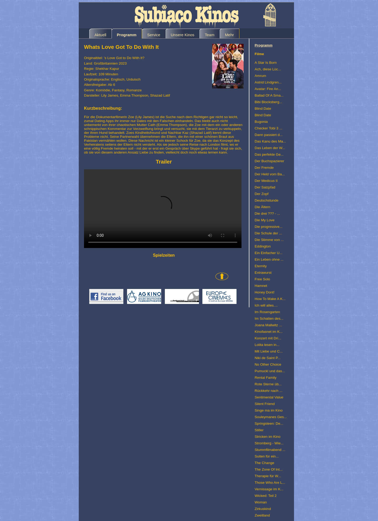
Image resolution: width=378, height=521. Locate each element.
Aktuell (100, 35)
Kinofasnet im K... (269, 332)
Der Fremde (264, 168)
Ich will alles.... (266, 305)
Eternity (261, 266)
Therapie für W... (268, 476)
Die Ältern (262, 207)
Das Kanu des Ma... (270, 141)
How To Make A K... (270, 299)
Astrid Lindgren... (268, 82)
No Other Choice (268, 364)
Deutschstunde (267, 200)
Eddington (263, 246)
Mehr (229, 35)
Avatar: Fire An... (268, 89)
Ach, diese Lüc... (268, 69)
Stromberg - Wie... (269, 443)
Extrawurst (263, 273)
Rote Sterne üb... (268, 384)
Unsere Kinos (183, 35)
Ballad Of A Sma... (269, 95)
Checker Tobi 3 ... (268, 128)
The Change (264, 463)
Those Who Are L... (270, 483)
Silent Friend (265, 404)
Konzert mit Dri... (268, 338)
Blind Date (263, 108)
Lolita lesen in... (267, 345)
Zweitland (262, 515)
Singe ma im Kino (269, 410)
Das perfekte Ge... (269, 154)
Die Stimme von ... (269, 240)
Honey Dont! (265, 292)
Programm (126, 35)
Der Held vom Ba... (270, 174)
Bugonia (261, 122)
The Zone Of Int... (269, 469)
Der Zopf (262, 194)
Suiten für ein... (267, 456)
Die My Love (265, 220)
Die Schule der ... (268, 233)
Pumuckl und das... (270, 371)
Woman (261, 502)
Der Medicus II (266, 181)
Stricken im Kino (267, 437)
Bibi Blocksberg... (268, 102)
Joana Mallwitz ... (268, 325)
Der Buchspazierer (269, 161)
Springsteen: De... (269, 423)
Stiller (259, 430)
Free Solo (262, 279)
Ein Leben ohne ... (269, 259)
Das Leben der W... (270, 148)
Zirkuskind (263, 509)
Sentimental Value (269, 397)
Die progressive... (268, 227)
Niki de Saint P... (268, 358)
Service (153, 35)
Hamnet (261, 286)
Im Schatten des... (269, 318)
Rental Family (265, 378)
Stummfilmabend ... (270, 450)
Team (209, 35)
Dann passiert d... (269, 135)
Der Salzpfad (265, 187)
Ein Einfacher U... (268, 253)
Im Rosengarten (267, 312)
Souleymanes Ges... (271, 417)
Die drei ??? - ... (267, 213)
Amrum (260, 76)
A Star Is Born (266, 63)
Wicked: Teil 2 (266, 496)
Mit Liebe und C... (269, 351)
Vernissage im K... (269, 489)
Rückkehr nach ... (268, 391)
